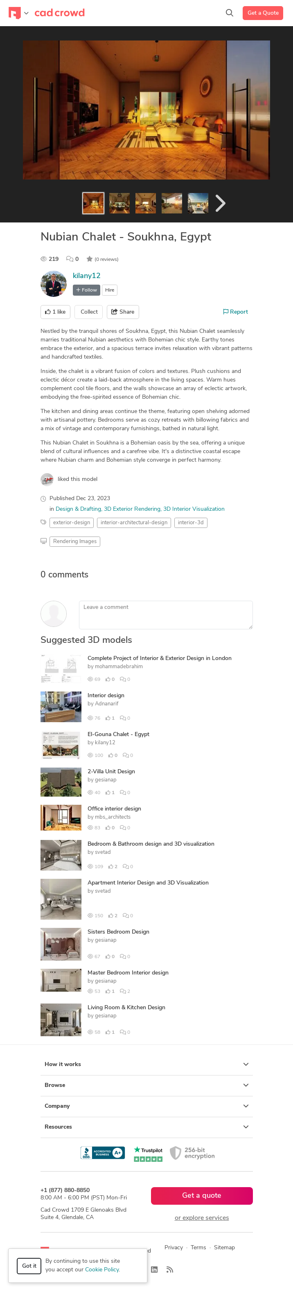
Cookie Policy (102, 1270)
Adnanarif (106, 704)
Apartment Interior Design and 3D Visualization (148, 883)
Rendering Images (75, 541)
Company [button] (147, 1106)
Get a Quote (263, 13)
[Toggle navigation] (18, 13)
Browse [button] (147, 1085)
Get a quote (201, 1196)
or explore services (202, 1218)
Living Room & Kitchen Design (126, 1008)
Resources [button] (147, 1127)
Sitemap (224, 1248)
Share (122, 312)
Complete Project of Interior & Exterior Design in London (160, 659)
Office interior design (114, 809)
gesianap (106, 780)
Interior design (106, 696)
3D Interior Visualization (194, 509)
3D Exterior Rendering (132, 509)
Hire (109, 290)
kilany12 (87, 276)
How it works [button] (147, 1064)
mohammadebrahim (119, 666)
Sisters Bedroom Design (118, 932)
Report (235, 312)
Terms (198, 1248)
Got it (29, 1266)
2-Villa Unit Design (111, 772)
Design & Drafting (78, 509)
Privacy (174, 1248)
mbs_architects (113, 817)
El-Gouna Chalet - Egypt (118, 735)
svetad (103, 852)
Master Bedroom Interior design (128, 973)
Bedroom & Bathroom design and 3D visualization (151, 844)
